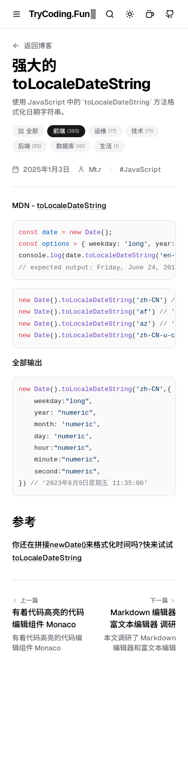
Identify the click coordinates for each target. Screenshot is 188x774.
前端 (66, 131)
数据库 (70, 146)
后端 (29, 146)
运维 (105, 131)
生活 (109, 146)
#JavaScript (140, 169)
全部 (28, 131)
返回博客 (32, 45)
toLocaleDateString (71, 205)
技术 (142, 131)
